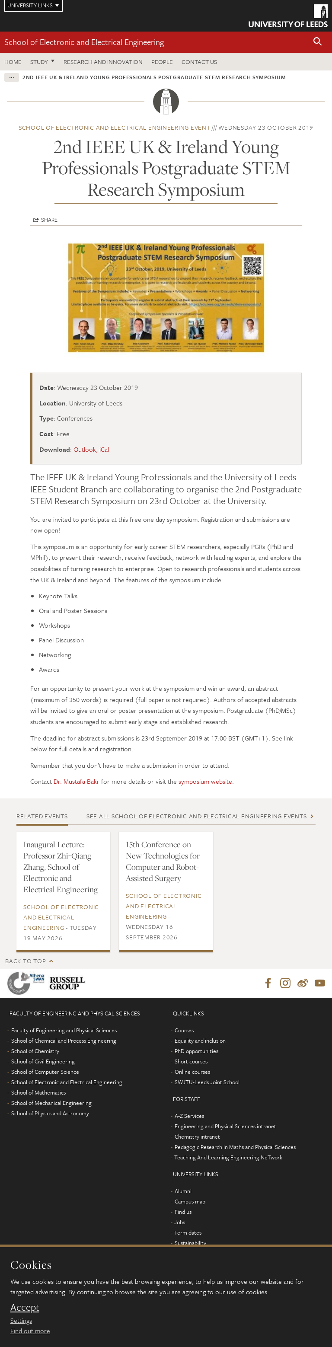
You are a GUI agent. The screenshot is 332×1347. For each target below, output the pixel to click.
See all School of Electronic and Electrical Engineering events (196, 815)
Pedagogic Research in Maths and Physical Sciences (235, 1147)
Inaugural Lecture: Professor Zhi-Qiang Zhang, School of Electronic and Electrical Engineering (60, 867)
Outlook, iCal (91, 449)
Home (13, 61)
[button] (318, 42)
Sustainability (190, 1242)
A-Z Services (189, 1115)
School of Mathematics (38, 1092)
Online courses (192, 1071)
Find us (183, 1211)
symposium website (205, 781)
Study (39, 61)
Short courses (191, 1061)
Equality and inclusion (200, 1040)
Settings (21, 1320)
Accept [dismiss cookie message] (24, 1307)
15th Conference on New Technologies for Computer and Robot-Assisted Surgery (163, 861)
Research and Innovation (103, 61)
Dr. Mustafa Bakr (76, 781)
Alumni (183, 1191)
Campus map (190, 1201)
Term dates (187, 1232)
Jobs (179, 1222)
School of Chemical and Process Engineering (63, 1040)
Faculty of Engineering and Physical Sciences (64, 1030)
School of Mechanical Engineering (51, 1102)
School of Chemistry (35, 1051)
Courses (184, 1030)
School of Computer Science (45, 1071)
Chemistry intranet (197, 1136)
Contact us (199, 61)
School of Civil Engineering (43, 1061)
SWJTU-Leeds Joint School (207, 1082)
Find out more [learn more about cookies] (30, 1330)
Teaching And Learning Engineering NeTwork (228, 1157)
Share (49, 219)
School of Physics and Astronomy (50, 1113)
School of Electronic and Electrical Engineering (84, 42)
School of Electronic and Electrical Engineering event (115, 127)
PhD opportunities (196, 1051)
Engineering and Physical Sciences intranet (225, 1126)
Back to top (25, 960)
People (162, 61)
